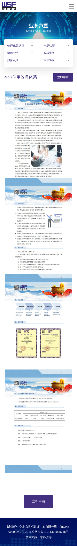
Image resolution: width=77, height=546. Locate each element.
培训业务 (49, 60)
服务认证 (13, 60)
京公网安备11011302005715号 (49, 531)
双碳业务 (49, 53)
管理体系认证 (15, 45)
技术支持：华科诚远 (39, 537)
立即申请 (63, 77)
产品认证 (49, 45)
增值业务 (13, 53)
